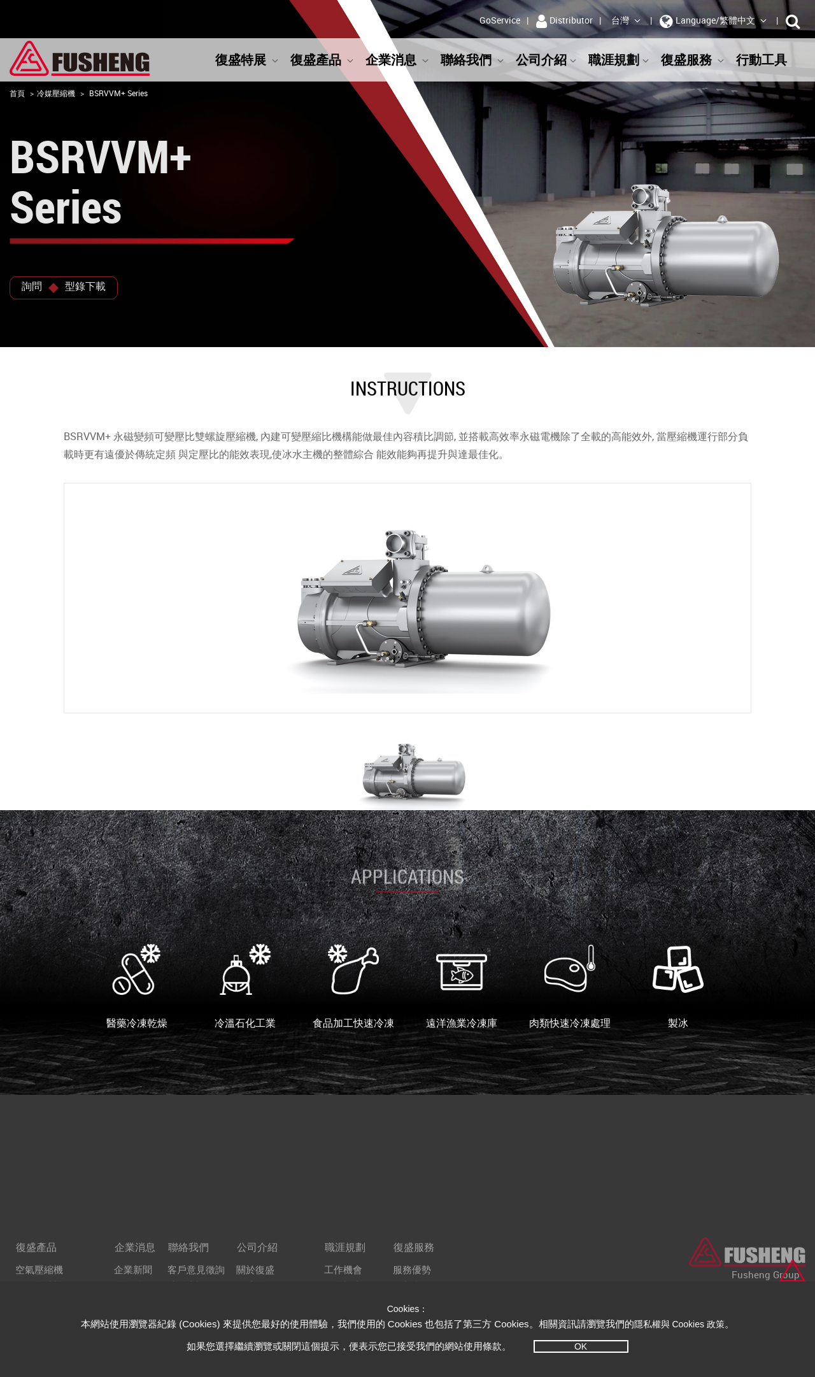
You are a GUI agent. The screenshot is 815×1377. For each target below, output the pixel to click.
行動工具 (768, 59)
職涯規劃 (618, 59)
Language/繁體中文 (713, 21)
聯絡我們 (472, 59)
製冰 (678, 987)
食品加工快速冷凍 (353, 987)
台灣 (626, 20)
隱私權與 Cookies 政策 (679, 1324)
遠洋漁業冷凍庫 (461, 987)
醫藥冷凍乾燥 (136, 987)
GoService (499, 20)
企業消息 (397, 59)
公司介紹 (546, 59)
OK (580, 1346)
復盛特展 (247, 59)
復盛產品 (322, 59)
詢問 (32, 286)
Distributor (564, 21)
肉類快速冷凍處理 (570, 987)
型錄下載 (85, 286)
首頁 (17, 93)
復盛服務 (693, 59)
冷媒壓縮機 (56, 93)
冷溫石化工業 (245, 987)
